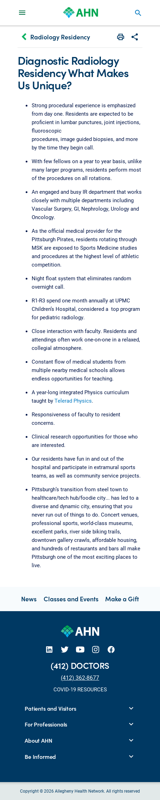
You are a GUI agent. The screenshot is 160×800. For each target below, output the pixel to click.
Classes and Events (71, 598)
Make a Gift (122, 598)
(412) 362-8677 (80, 677)
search (138, 13)
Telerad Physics (73, 400)
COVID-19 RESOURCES (80, 689)
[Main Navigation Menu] (22, 12)
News (29, 598)
